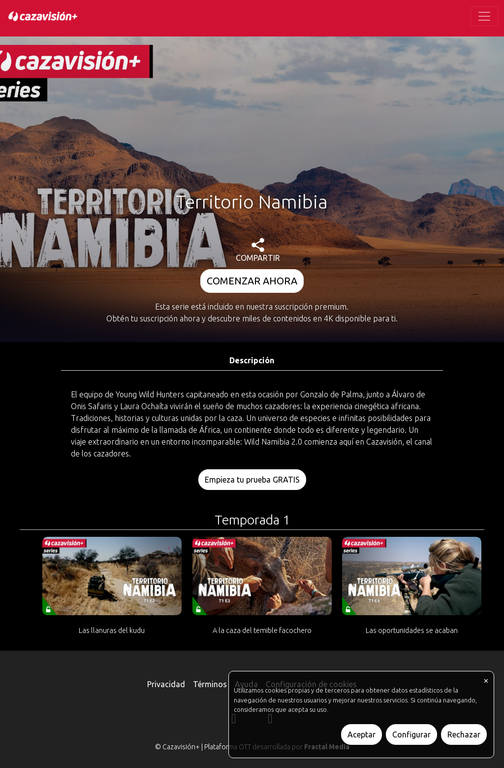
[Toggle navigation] (484, 16)
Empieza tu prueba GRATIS (252, 479)
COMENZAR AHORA (252, 280)
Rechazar (463, 734)
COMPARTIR (258, 250)
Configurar (411, 734)
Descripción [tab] (251, 360)
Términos (210, 684)
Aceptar (361, 734)
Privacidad (166, 684)
